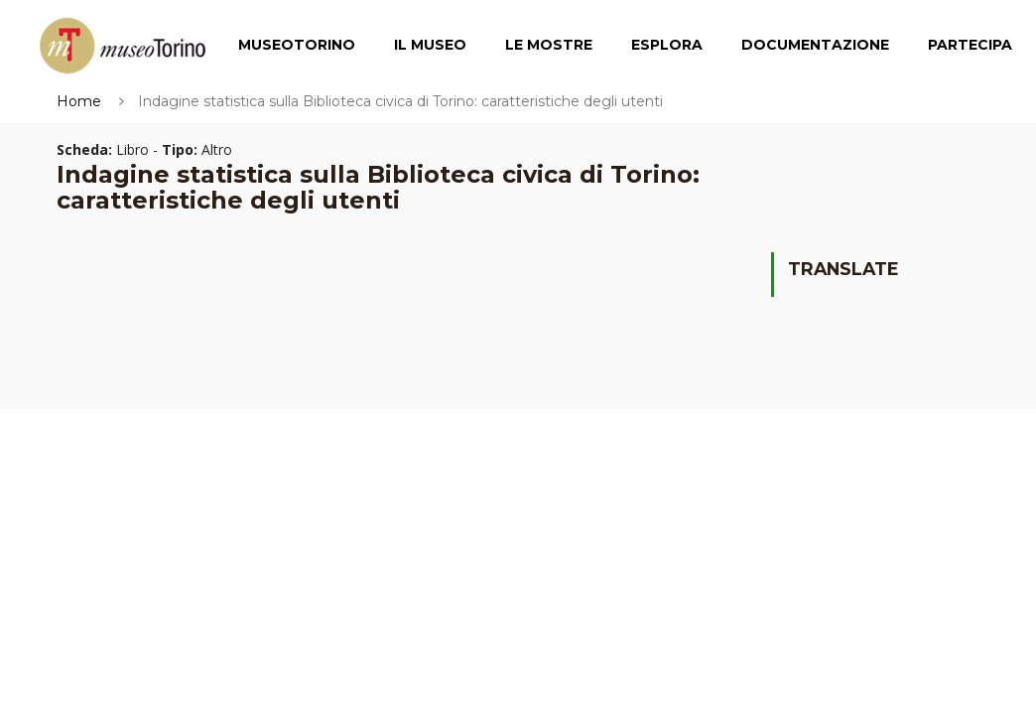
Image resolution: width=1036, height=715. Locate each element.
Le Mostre (548, 45)
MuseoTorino (296, 45)
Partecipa (970, 45)
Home (79, 101)
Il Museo (430, 45)
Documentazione (815, 45)
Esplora (667, 45)
